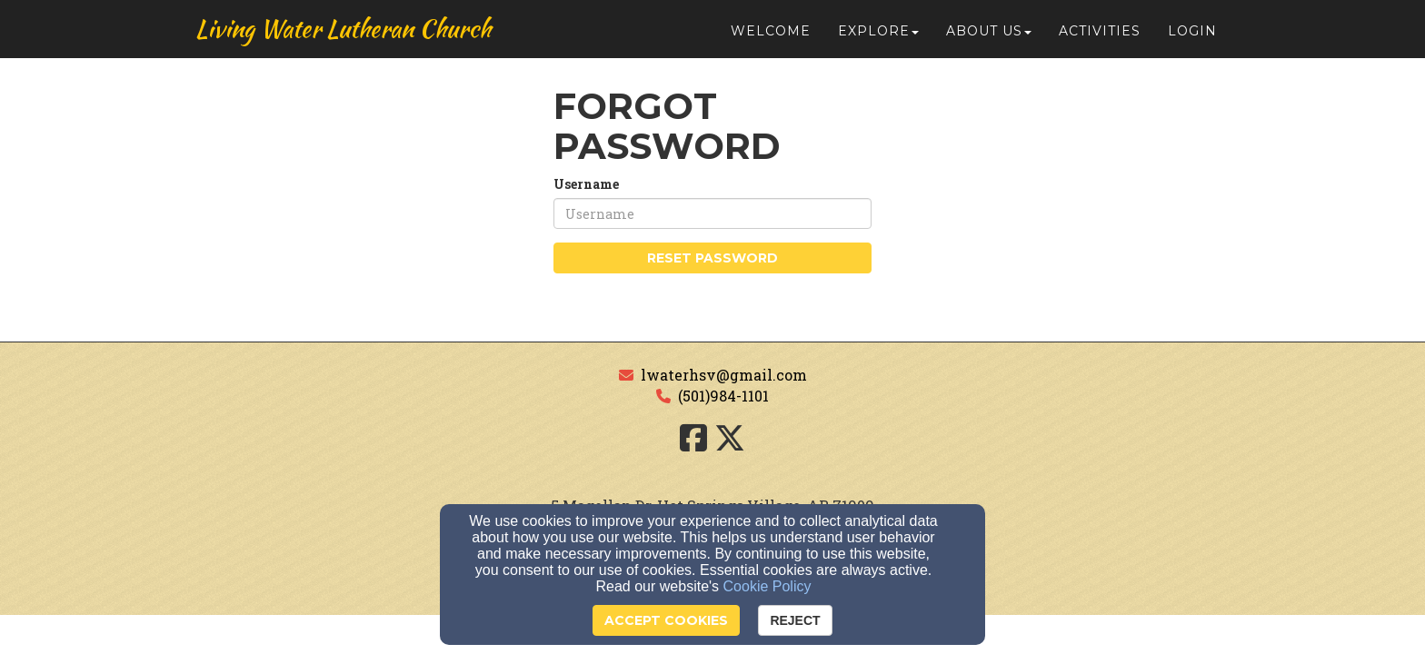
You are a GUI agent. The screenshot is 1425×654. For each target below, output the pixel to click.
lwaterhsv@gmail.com (724, 374)
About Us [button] (988, 38)
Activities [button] (1100, 38)
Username (586, 184)
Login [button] (1192, 38)
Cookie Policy (767, 586)
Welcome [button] (771, 38)
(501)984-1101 (723, 395)
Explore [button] (878, 38)
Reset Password (712, 258)
